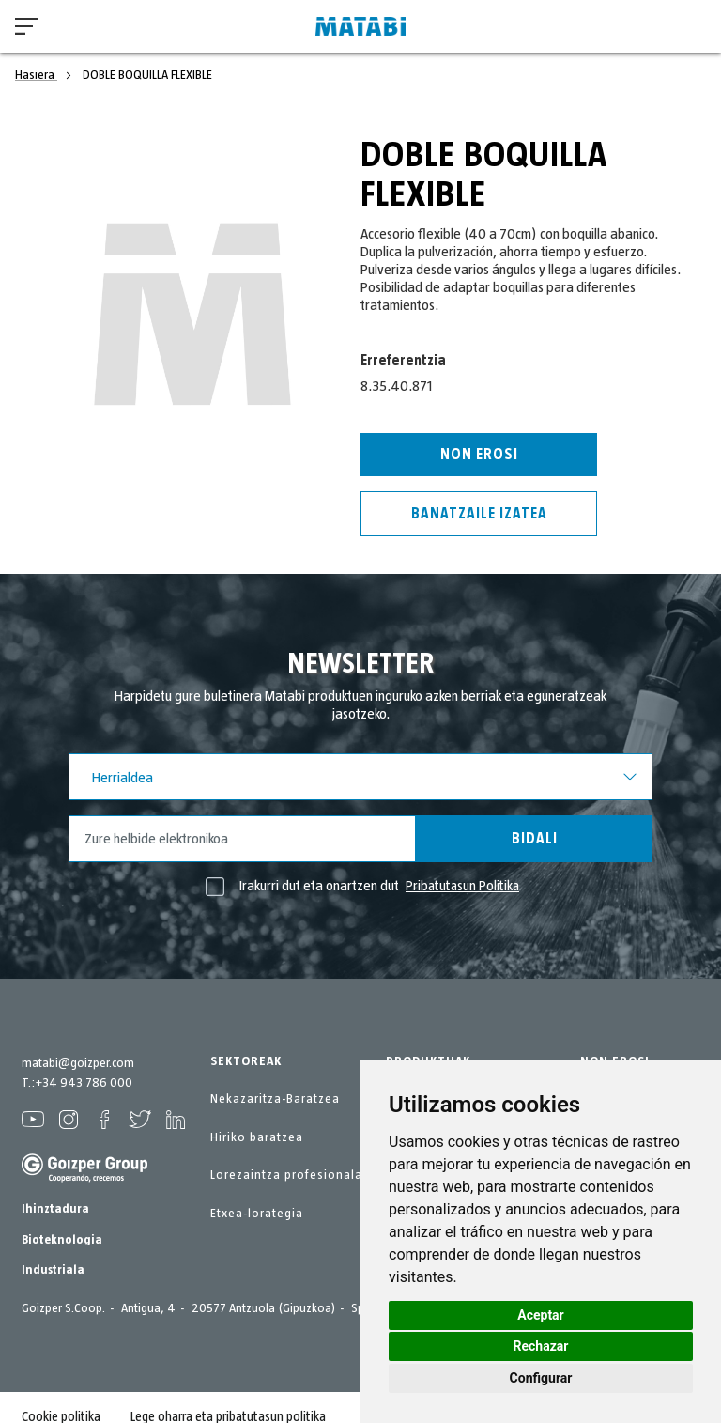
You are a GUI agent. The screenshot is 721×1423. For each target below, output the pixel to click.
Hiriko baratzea (256, 1137)
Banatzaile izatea (479, 513)
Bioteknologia (62, 1239)
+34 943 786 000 (83, 1083)
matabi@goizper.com (78, 1063)
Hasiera (36, 75)
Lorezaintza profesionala (286, 1175)
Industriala (53, 1269)
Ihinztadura (55, 1208)
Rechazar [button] (541, 1345)
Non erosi (479, 454)
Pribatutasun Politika (463, 885)
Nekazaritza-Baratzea (275, 1099)
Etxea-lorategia (256, 1213)
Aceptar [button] (540, 1314)
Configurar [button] (541, 1377)
